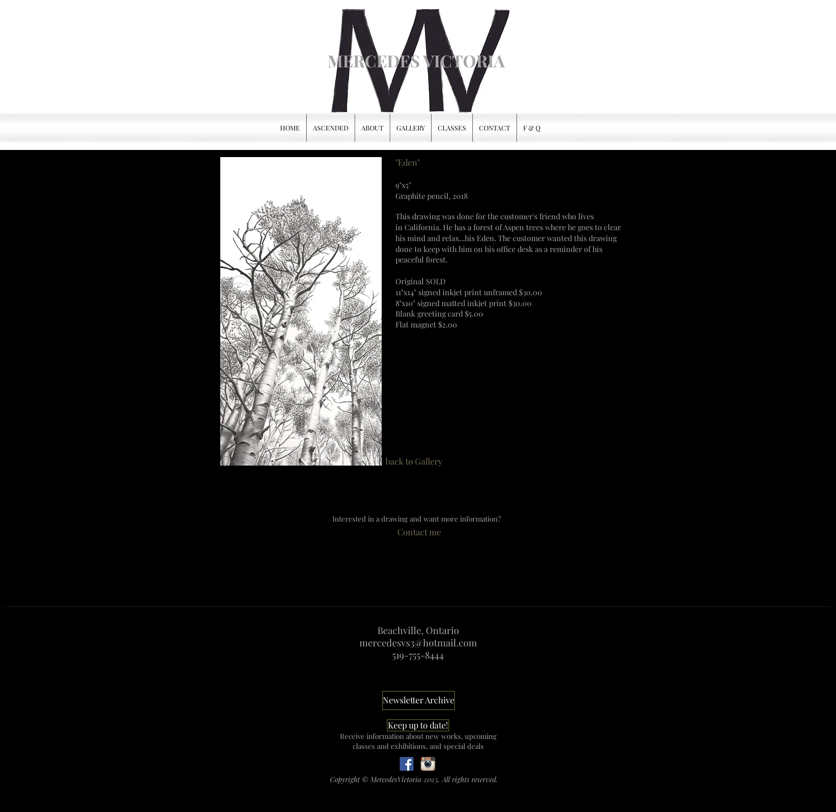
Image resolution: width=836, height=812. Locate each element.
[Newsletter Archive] (418, 700)
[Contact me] (419, 532)
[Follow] (406, 764)
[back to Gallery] (414, 462)
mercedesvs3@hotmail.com (418, 642)
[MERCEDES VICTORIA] (416, 60)
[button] (410, 128)
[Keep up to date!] (418, 725)
